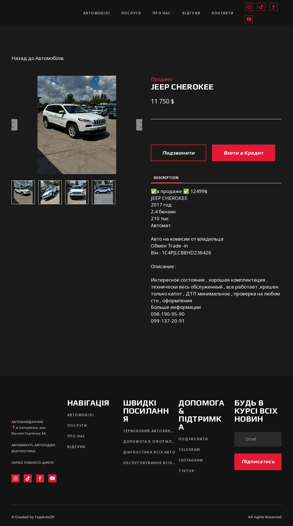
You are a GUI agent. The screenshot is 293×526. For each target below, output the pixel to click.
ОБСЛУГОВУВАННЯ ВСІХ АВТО (149, 462)
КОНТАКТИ (223, 13)
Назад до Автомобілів (37, 58)
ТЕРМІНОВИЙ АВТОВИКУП (149, 430)
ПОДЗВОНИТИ (193, 439)
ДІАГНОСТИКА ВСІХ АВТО (149, 452)
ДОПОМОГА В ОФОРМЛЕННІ (149, 441)
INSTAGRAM (191, 460)
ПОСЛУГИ (131, 13)
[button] (249, 7)
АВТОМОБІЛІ (96, 13)
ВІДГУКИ (191, 13)
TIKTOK (186, 470)
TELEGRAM (189, 449)
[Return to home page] (41, 13)
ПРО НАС (162, 13)
